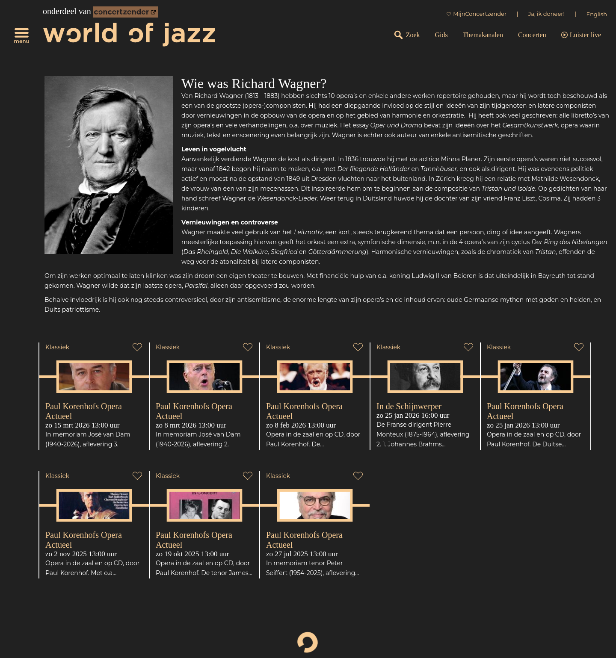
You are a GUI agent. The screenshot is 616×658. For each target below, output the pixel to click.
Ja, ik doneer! (546, 13)
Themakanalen (483, 34)
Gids (441, 34)
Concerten (532, 34)
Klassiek (57, 347)
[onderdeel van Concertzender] (125, 12)
